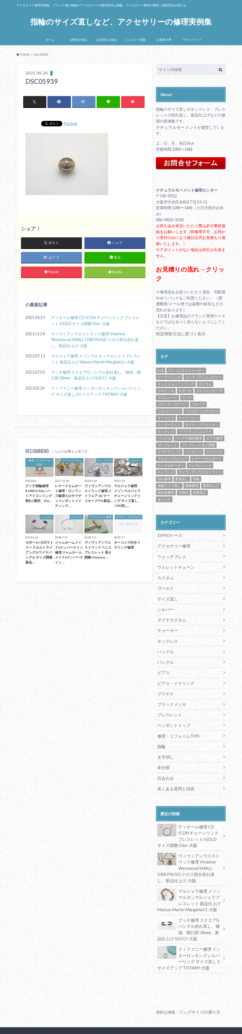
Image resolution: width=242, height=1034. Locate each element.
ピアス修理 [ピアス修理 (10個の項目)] (214, 437)
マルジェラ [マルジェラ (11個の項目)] (214, 450)
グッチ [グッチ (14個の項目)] (187, 396)
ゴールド (164, 585)
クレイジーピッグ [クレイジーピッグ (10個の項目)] (209, 389)
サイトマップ (192, 39)
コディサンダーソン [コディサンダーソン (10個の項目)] (172, 403)
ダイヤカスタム (170, 615)
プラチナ (164, 687)
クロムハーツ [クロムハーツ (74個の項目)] (167, 396)
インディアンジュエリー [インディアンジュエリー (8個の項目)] (203, 376)
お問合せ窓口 (78, 39)
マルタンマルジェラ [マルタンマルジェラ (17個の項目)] (172, 457)
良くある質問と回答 (174, 779)
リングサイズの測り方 (198, 997)
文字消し (164, 748)
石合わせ (164, 768)
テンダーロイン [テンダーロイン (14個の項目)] (169, 423)
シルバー (164, 605)
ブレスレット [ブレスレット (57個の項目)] (167, 444)
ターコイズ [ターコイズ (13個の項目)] (166, 416)
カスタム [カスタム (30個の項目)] (205, 383)
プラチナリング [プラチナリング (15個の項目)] (169, 450)
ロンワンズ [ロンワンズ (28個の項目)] (166, 471)
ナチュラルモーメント (175, 127)
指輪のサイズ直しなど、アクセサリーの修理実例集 (121, 21)
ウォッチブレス (170, 554)
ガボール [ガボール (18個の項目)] (185, 389)
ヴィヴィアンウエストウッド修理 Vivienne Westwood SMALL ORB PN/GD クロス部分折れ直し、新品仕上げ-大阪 (95, 340)
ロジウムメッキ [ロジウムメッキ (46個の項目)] (200, 464)
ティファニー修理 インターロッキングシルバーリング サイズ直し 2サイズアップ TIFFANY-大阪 (96, 391)
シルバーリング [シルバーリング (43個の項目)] (169, 410)
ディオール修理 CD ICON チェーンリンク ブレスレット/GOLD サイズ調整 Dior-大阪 (95, 320)
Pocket (71, 123)
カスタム (164, 575)
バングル (164, 656)
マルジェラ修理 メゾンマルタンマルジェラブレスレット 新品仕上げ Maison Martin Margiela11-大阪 (96, 359)
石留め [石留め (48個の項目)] (183, 491)
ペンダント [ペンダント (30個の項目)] (193, 450)
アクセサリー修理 (172, 544)
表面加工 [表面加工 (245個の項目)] (199, 491)
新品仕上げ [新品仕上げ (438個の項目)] (211, 484)
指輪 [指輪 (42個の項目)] (196, 478)
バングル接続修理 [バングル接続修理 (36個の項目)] (188, 437)
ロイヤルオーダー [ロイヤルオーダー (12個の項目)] (171, 464)
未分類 (163, 758)
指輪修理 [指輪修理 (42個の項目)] (191, 484)
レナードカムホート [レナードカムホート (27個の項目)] (207, 457)
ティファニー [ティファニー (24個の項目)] (188, 416)
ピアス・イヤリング (174, 677)
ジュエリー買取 (135, 39)
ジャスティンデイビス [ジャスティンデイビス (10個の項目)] (201, 410)
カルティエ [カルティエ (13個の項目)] (166, 389)
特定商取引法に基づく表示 (179, 332)
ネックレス (166, 636)
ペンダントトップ (172, 717)
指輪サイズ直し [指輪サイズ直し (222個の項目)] (169, 484)
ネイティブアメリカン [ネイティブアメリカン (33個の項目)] (201, 423)
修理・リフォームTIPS (177, 727)
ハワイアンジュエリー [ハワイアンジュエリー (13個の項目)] (195, 430)
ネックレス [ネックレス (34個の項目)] (166, 430)
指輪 (161, 738)
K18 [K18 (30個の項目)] (161, 369)
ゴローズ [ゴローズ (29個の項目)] (198, 403)
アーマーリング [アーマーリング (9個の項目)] (169, 376)
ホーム (50, 39)
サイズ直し (166, 595)
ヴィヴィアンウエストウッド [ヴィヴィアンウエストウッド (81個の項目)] (200, 471)
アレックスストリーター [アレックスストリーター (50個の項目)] (186, 369)
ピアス (163, 666)
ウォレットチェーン (174, 564)
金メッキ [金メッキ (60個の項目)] (164, 498)
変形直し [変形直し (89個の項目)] (181, 478)
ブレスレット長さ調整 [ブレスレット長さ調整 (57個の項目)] (198, 444)
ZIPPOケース (169, 534)
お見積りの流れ (107, 39)
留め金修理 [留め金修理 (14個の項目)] (166, 491)
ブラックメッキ (170, 697)
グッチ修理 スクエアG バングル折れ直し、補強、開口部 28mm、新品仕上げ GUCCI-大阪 (96, 375)
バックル (164, 646)
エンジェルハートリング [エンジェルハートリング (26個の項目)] (176, 383)
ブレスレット (168, 707)
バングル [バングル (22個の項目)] (164, 437)
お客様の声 (163, 39)
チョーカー (166, 626)
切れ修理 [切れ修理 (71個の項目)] (164, 478)
